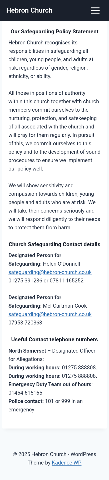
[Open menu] (95, 10)
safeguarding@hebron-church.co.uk (50, 272)
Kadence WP (67, 463)
